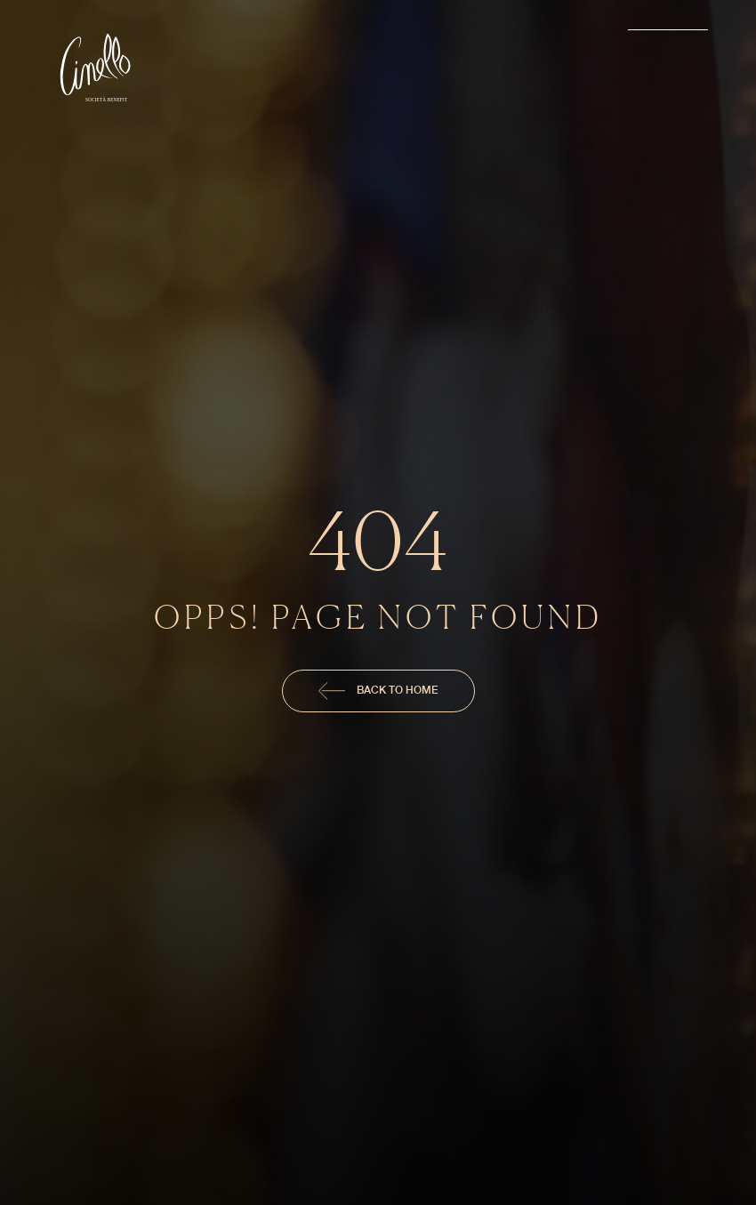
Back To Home (378, 691)
